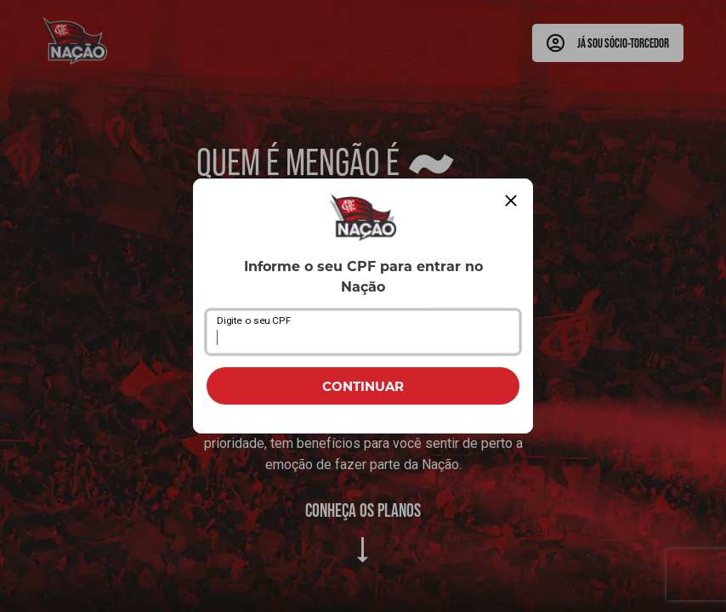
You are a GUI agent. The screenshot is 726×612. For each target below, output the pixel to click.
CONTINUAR (363, 385)
